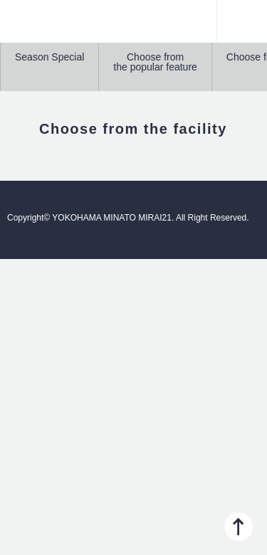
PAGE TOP (238, 526)
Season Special (49, 57)
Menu (242, 21)
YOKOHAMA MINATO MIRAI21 (133, 28)
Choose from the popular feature (155, 62)
